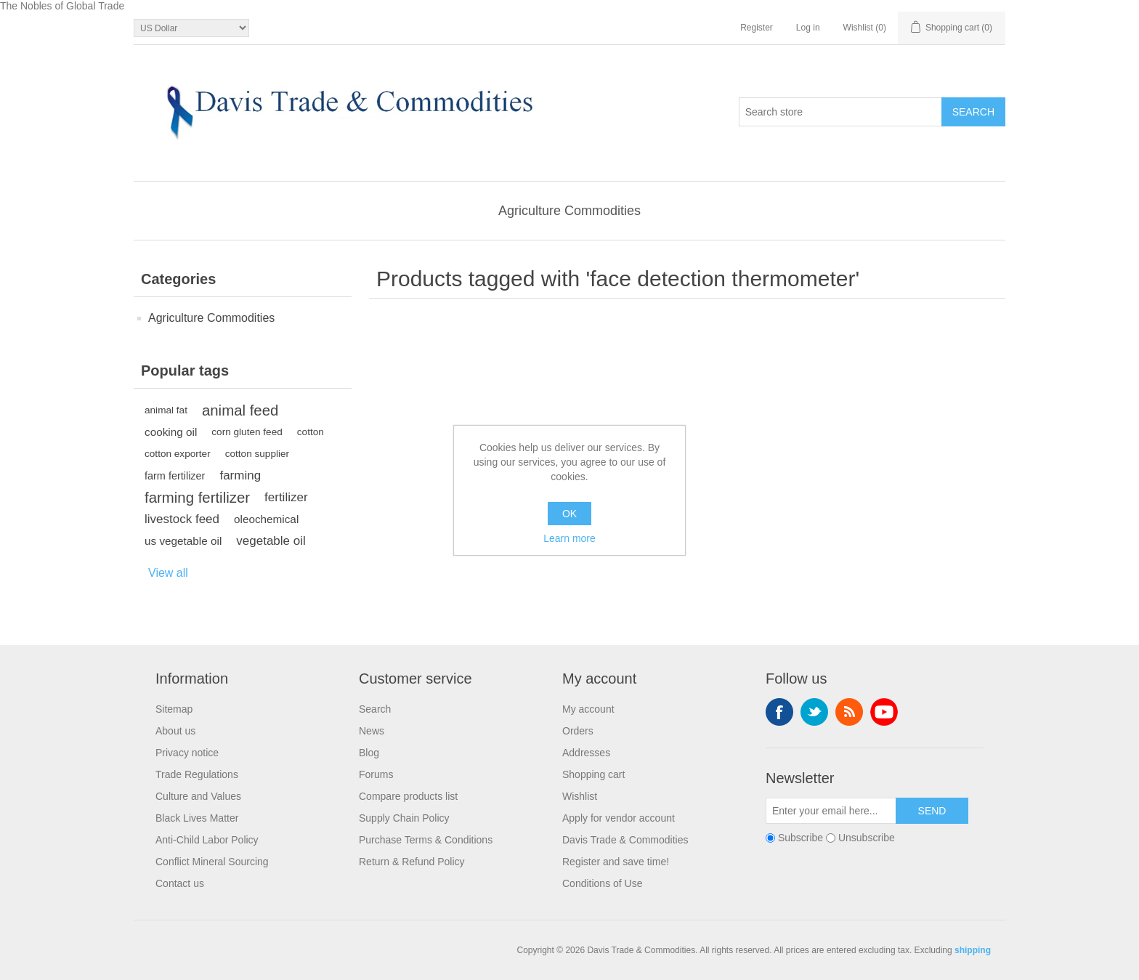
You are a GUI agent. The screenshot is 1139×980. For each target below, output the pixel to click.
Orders (577, 731)
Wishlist (579, 796)
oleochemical (266, 519)
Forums (376, 774)
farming (240, 475)
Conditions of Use (602, 883)
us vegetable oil (183, 541)
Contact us (179, 883)
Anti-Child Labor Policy (207, 840)
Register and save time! (615, 861)
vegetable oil (270, 541)
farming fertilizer (197, 498)
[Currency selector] (191, 28)
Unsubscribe (866, 837)
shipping (972, 950)
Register (756, 28)
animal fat (166, 410)
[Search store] (840, 111)
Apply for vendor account (618, 818)
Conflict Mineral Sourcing (212, 861)
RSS (849, 712)
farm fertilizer (175, 476)
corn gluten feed (247, 431)
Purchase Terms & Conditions (426, 840)
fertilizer (286, 497)
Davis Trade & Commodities (625, 840)
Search (375, 709)
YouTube (884, 712)
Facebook (779, 712)
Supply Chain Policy (404, 818)
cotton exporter (178, 453)
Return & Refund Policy (412, 861)
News (371, 731)
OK (569, 513)
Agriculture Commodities (569, 210)
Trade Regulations (196, 774)
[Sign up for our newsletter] (831, 811)
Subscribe (800, 837)
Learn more (569, 538)
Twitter (814, 712)
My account (588, 709)
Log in (808, 28)
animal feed (240, 410)
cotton (310, 431)
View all (168, 573)
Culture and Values (198, 796)
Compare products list (408, 796)
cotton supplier (257, 453)
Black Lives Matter (196, 818)
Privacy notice (187, 752)
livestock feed (182, 519)
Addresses (586, 752)
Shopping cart (593, 774)
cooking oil (171, 432)
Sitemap (173, 709)
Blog (369, 752)
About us (175, 731)
